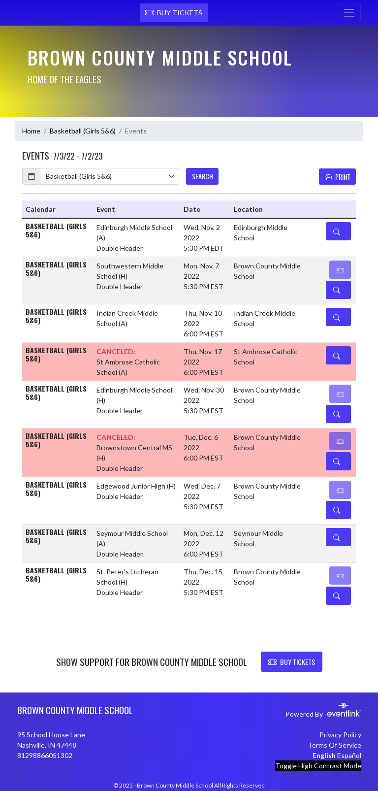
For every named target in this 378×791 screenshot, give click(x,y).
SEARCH (202, 176)
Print (337, 176)
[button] (174, 12)
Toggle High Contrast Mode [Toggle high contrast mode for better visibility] (318, 765)
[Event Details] (338, 231)
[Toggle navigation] (349, 12)
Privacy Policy (340, 734)
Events (136, 131)
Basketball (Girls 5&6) (83, 131)
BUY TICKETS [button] (291, 662)
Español (349, 755)
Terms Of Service (334, 745)
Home (31, 131)
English (324, 755)
